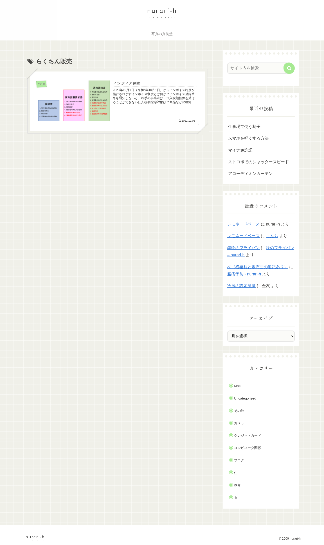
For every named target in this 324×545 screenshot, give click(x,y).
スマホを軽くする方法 (248, 138)
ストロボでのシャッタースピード (258, 162)
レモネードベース (243, 224)
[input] (258, 68)
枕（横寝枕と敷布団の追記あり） (257, 267)
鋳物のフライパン (243, 248)
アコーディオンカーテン (250, 173)
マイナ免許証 (240, 150)
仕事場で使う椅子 (244, 126)
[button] (289, 68)
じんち (272, 236)
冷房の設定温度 (241, 286)
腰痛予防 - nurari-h (244, 274)
